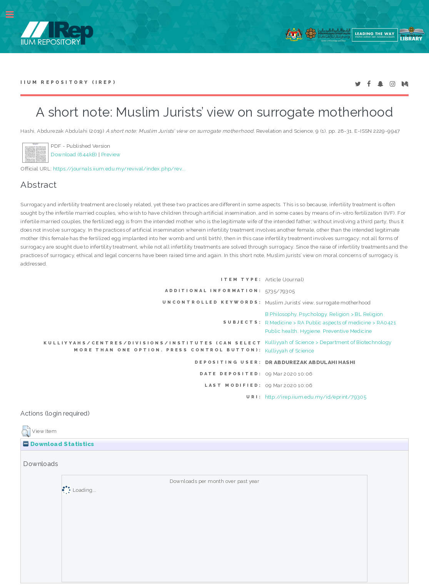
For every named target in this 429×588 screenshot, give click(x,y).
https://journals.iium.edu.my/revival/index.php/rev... (119, 168)
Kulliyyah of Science (289, 350)
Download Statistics (58, 444)
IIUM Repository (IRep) (68, 82)
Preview (111, 154)
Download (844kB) (74, 154)
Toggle (14, 14)
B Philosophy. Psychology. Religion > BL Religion (324, 314)
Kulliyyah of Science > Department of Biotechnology (328, 342)
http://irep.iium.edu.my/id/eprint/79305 (316, 397)
